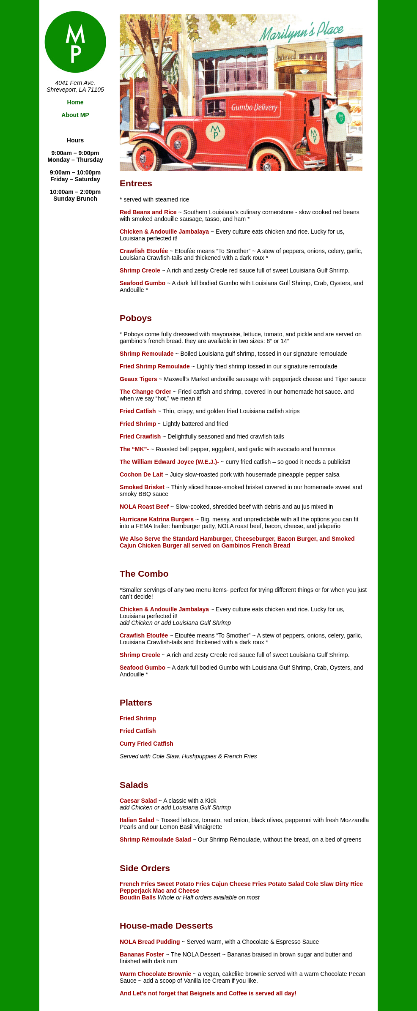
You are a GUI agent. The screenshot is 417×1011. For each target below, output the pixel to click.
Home (75, 102)
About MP (75, 115)
